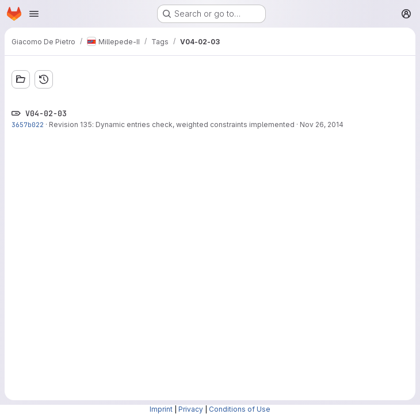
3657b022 (28, 124)
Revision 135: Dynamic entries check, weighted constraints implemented (172, 124)
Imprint (161, 409)
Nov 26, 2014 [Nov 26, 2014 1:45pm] (321, 124)
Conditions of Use (239, 409)
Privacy (190, 409)
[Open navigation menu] (34, 14)
